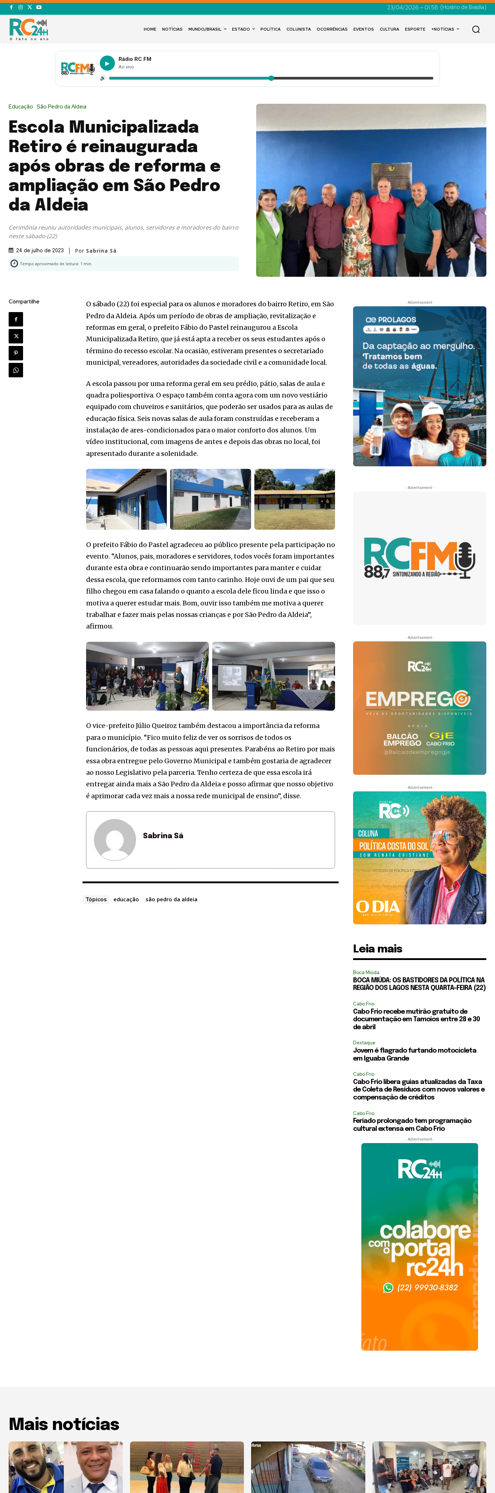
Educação (23, 107)
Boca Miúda (366, 972)
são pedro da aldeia (171, 899)
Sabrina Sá (101, 251)
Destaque (364, 1043)
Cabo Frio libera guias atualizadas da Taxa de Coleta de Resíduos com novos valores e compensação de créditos (419, 1090)
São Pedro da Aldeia (63, 107)
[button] (475, 29)
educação (126, 899)
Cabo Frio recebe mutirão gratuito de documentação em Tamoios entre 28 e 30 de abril (416, 1020)
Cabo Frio (363, 1004)
